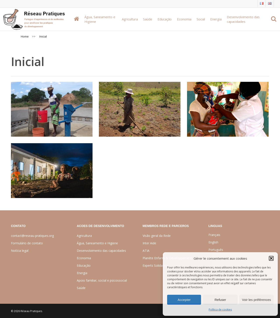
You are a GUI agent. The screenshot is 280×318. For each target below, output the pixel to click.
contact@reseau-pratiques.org (32, 236)
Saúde (81, 288)
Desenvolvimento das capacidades (101, 250)
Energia (82, 273)
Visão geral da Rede (157, 236)
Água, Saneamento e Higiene (97, 243)
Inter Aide (149, 243)
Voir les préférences (256, 300)
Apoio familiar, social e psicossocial (102, 280)
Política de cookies (220, 309)
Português (215, 250)
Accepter (184, 300)
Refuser (220, 300)
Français (214, 235)
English (213, 242)
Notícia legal (19, 250)
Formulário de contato (27, 243)
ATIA (146, 250)
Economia (84, 258)
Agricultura (84, 236)
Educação (84, 265)
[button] (271, 258)
